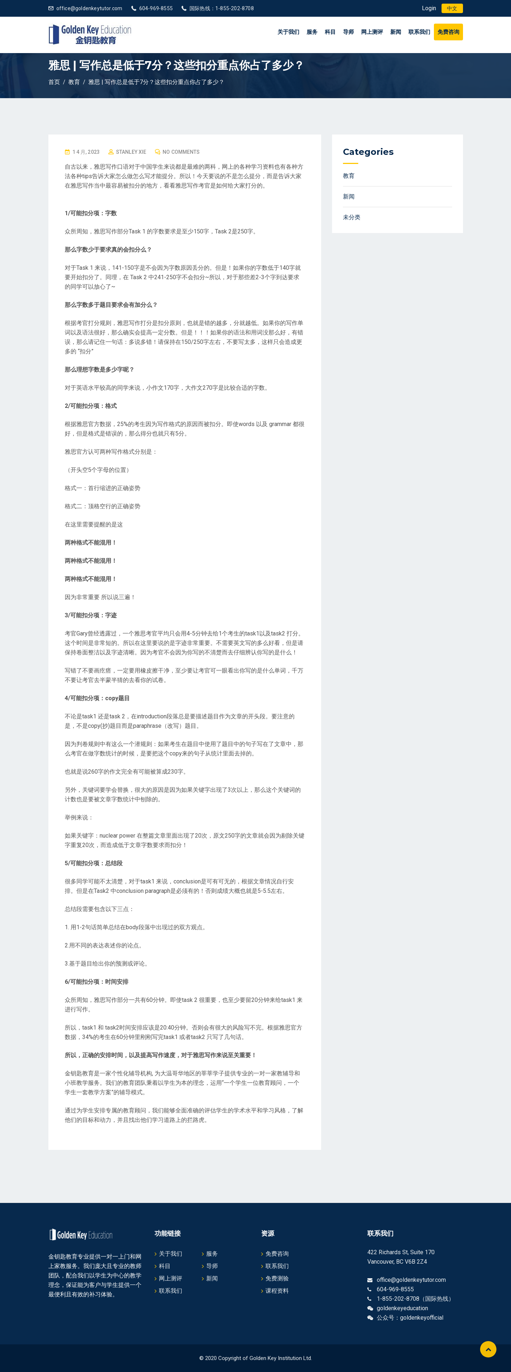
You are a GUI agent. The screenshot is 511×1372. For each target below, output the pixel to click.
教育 (349, 175)
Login (429, 8)
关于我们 (288, 32)
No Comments (181, 152)
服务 (312, 32)
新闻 (395, 32)
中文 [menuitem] (452, 8)
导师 (348, 32)
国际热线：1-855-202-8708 (221, 8)
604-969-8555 (156, 8)
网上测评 (372, 32)
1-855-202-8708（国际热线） (415, 1298)
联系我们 (419, 32)
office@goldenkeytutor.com (89, 8)
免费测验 (277, 1278)
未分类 (351, 217)
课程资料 (277, 1290)
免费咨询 (448, 32)
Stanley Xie (131, 152)
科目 (330, 32)
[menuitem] (452, 8)
